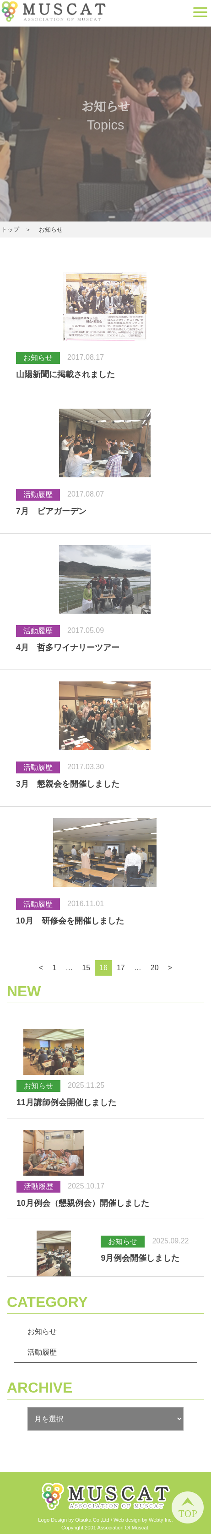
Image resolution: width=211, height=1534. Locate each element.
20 (155, 968)
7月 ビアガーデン (51, 511)
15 (86, 968)
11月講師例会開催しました (66, 1102)
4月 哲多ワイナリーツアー (67, 647)
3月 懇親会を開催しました (67, 784)
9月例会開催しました (140, 1258)
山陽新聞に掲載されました (65, 374)
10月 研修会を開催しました (70, 920)
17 (121, 968)
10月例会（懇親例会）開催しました (82, 1203)
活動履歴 (42, 1352)
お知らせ (42, 1331)
